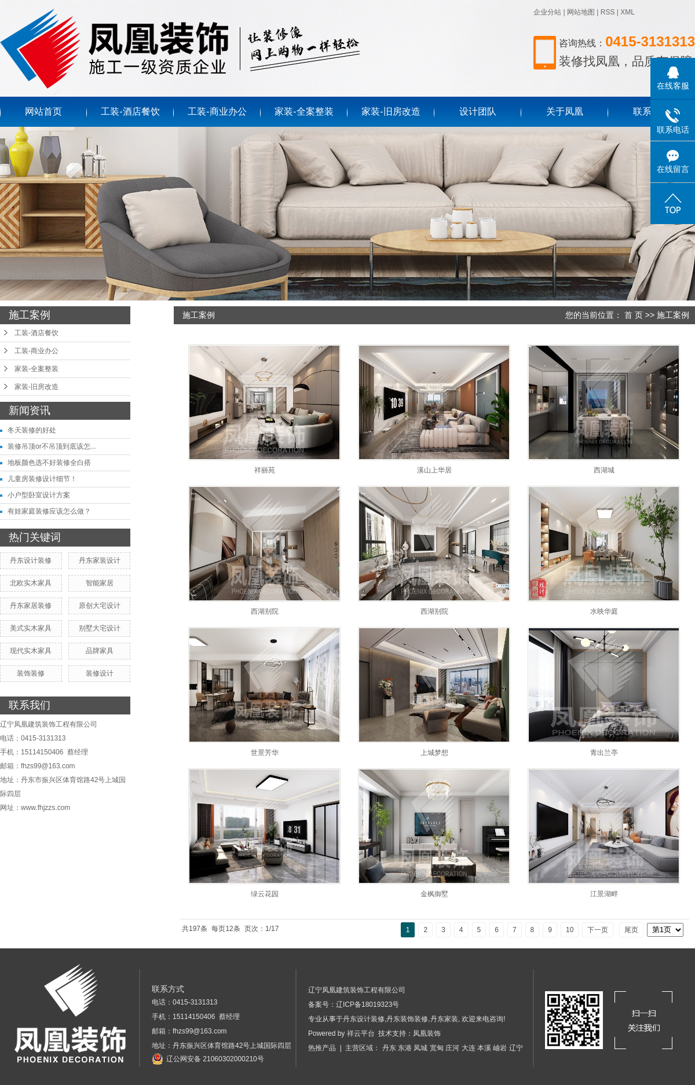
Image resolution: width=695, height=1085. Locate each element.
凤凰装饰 (427, 1033)
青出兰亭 (604, 753)
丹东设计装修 (31, 560)
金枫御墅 (434, 894)
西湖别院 (265, 611)
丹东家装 (444, 1019)
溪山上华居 (434, 470)
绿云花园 (265, 894)
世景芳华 (265, 753)
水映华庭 (604, 611)
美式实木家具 (31, 628)
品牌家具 (100, 651)
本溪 (484, 1048)
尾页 (631, 930)
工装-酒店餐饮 (130, 111)
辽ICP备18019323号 (367, 1004)
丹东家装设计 (99, 560)
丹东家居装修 (31, 606)
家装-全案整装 (304, 111)
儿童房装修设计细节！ (42, 479)
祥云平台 (361, 1033)
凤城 (420, 1048)
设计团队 (477, 111)
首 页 (633, 315)
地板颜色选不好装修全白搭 (49, 463)
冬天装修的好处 (32, 430)
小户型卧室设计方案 (39, 495)
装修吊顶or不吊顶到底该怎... (52, 446)
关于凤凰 (564, 111)
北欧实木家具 (31, 583)
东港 (405, 1048)
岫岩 (500, 1048)
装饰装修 (31, 673)
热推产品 (322, 1048)
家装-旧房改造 (390, 111)
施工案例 (673, 315)
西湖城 (604, 470)
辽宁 (516, 1048)
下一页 (597, 930)
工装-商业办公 (217, 111)
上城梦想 (434, 753)
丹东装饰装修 (407, 1019)
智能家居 (100, 583)
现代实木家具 (31, 651)
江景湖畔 (604, 894)
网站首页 (43, 111)
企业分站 (547, 12)
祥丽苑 (264, 470)
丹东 (389, 1048)
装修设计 (100, 673)
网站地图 (581, 12)
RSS (608, 12)
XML (627, 12)
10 (569, 930)
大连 (468, 1048)
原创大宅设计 (99, 606)
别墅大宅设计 (99, 628)
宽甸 (437, 1048)
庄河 (452, 1048)
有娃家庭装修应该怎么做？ (49, 511)
